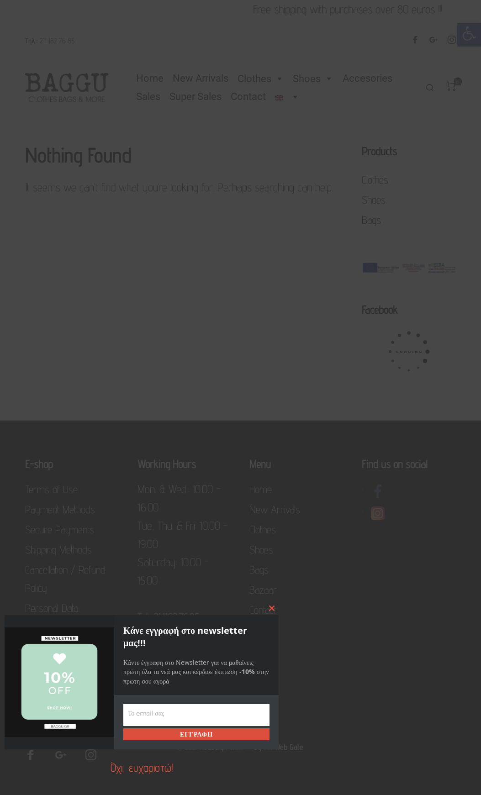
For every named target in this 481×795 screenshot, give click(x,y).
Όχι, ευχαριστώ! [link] (142, 767)
